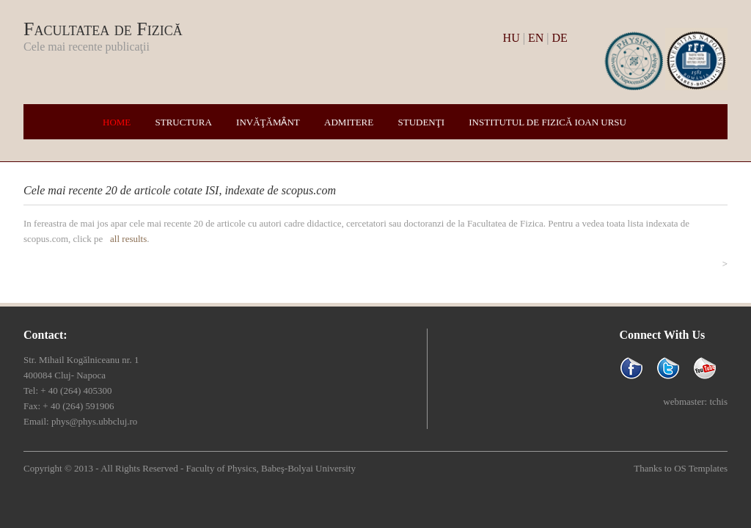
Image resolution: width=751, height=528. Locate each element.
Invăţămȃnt (268, 122)
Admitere (348, 122)
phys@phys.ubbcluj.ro (94, 421)
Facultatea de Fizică (103, 29)
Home (117, 122)
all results (128, 238)
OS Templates (701, 468)
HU (511, 38)
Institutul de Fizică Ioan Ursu (547, 122)
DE (559, 38)
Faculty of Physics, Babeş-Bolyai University (270, 468)
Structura (183, 122)
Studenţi (421, 122)
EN (535, 38)
